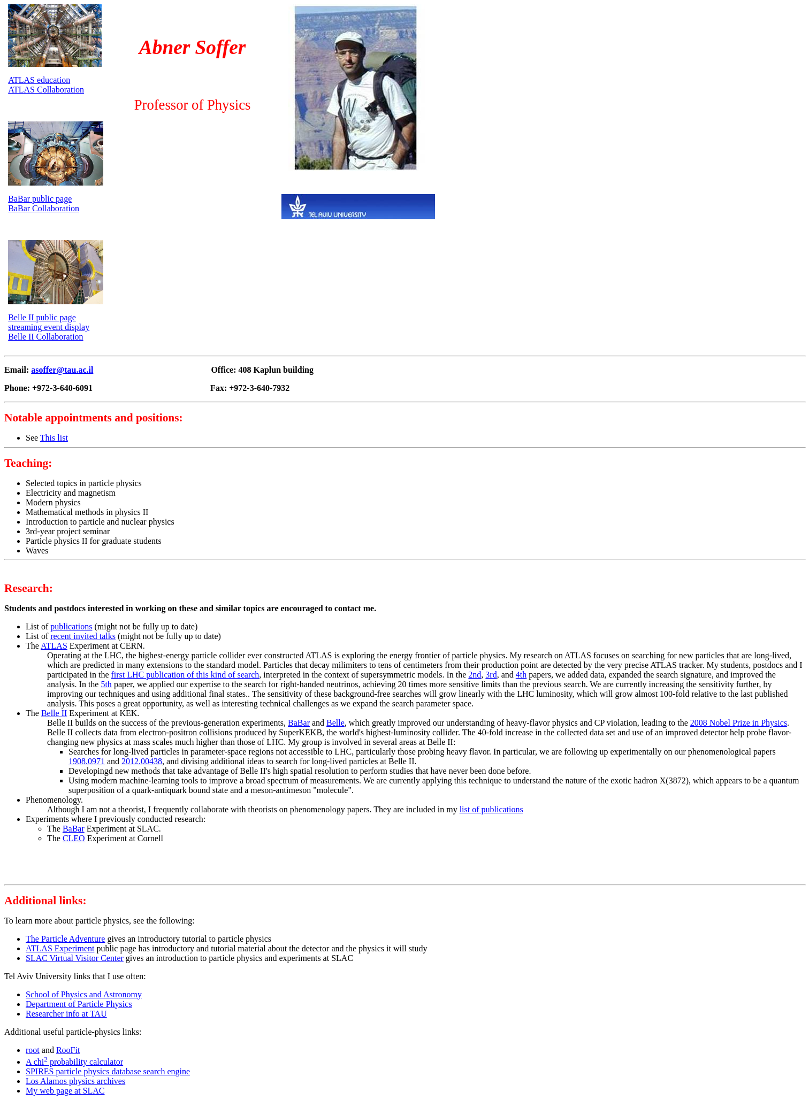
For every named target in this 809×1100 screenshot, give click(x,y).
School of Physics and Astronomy (84, 994)
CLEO (74, 838)
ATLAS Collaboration (46, 89)
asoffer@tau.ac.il (62, 369)
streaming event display (48, 327)
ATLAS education (39, 79)
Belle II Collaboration (45, 336)
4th (521, 674)
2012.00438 (141, 761)
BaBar (299, 722)
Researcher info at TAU (66, 1013)
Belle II (54, 713)
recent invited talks (83, 636)
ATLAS (54, 645)
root (33, 1050)
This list (54, 437)
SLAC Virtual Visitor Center (75, 958)
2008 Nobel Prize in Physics (738, 722)
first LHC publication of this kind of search (185, 674)
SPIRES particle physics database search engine (108, 1071)
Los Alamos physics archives (75, 1081)
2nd (474, 674)
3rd (491, 674)
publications (71, 626)
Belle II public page (42, 317)
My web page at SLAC (65, 1090)
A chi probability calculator (74, 1061)
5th (106, 684)
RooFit (68, 1050)
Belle (335, 722)
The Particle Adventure (65, 938)
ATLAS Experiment (60, 948)
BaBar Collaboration (43, 208)
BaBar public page (40, 198)
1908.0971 (86, 761)
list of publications (491, 809)
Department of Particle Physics (79, 1004)
